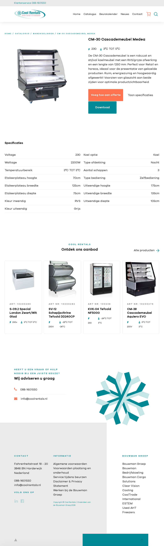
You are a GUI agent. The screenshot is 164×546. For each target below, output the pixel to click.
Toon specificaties (140, 95)
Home (76, 14)
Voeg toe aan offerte (106, 95)
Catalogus (90, 14)
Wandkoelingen (43, 33)
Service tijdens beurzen (70, 477)
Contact (137, 14)
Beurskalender (108, 14)
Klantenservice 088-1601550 (30, 3)
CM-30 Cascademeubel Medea (76, 33)
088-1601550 (25, 389)
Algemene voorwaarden (70, 464)
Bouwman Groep (134, 464)
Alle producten (146, 250)
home (8, 33)
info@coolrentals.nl (30, 398)
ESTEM (127, 503)
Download (102, 107)
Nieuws (125, 14)
